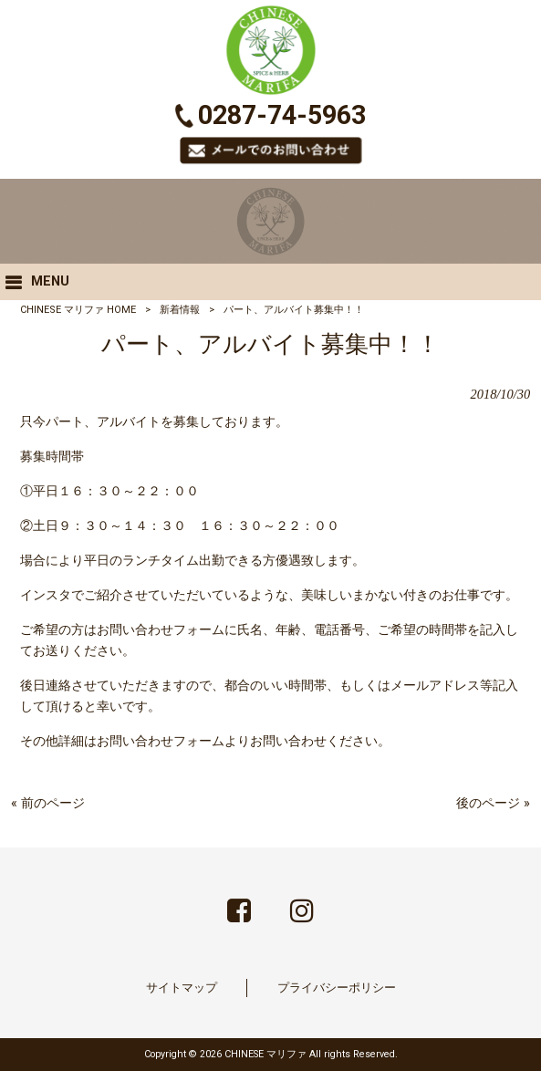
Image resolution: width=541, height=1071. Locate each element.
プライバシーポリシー (336, 987)
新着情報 (180, 310)
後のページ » (493, 803)
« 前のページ (48, 803)
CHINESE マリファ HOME (78, 310)
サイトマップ (181, 987)
